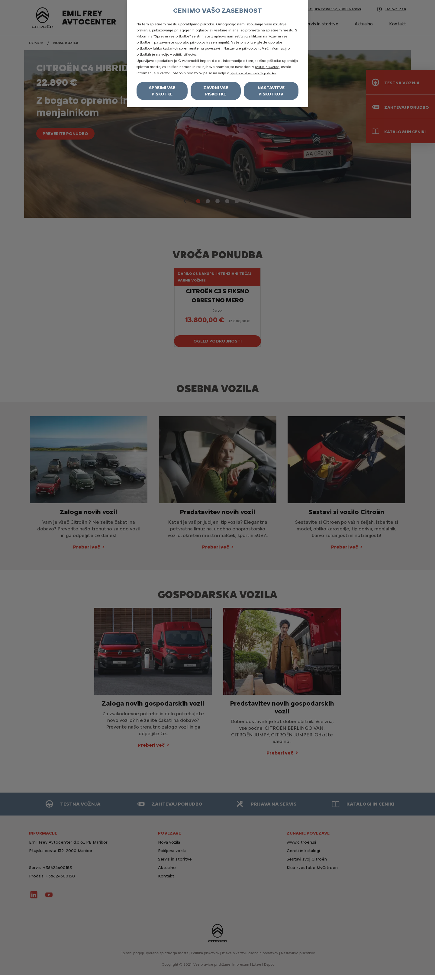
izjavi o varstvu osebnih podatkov (253, 73)
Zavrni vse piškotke (215, 91)
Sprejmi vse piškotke (162, 91)
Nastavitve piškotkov (271, 91)
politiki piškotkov (184, 54)
